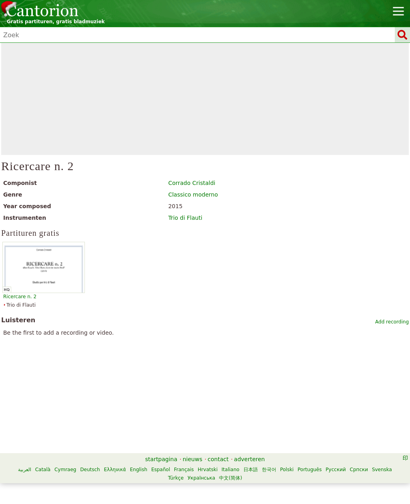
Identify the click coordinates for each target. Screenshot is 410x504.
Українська (201, 478)
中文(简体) (230, 478)
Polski (286, 469)
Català (42, 469)
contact (218, 459)
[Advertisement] (205, 99)
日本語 (250, 469)
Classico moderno (193, 194)
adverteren (249, 459)
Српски (359, 469)
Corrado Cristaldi (191, 183)
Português (309, 469)
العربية (24, 469)
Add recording (392, 322)
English (138, 469)
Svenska (382, 469)
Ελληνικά (115, 469)
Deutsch (90, 469)
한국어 (269, 469)
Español (160, 469)
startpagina (161, 459)
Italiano (230, 469)
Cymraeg (65, 469)
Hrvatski (208, 469)
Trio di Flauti (185, 218)
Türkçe (175, 478)
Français (184, 469)
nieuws (192, 459)
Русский (336, 469)
